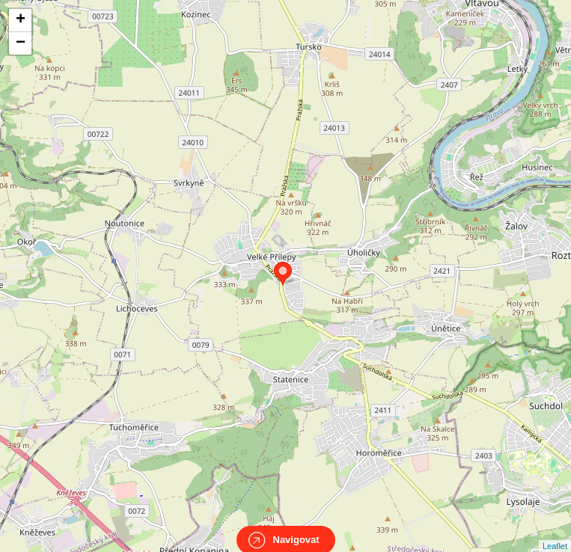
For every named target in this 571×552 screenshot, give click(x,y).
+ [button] (20, 20)
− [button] (20, 43)
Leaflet (555, 532)
